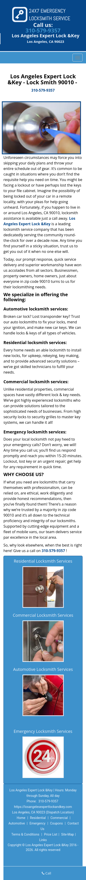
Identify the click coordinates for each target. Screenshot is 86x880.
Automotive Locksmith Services (43, 669)
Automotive (16, 823)
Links (43, 840)
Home (21, 818)
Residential (38, 818)
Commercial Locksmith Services (43, 615)
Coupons (56, 823)
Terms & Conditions (25, 834)
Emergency (37, 823)
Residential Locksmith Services (43, 561)
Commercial (59, 818)
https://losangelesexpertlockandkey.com (43, 807)
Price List (50, 834)
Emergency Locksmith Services (43, 731)
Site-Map (67, 834)
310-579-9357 (43, 30)
